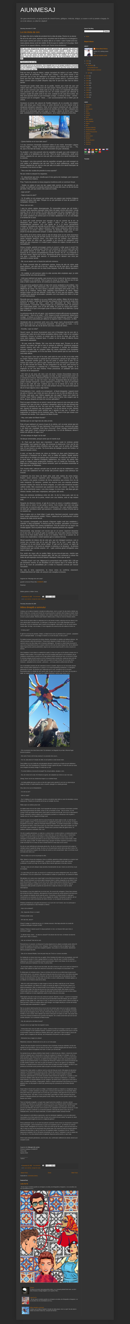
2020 (87, 63)
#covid (87, 107)
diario (87, 117)
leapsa (87, 123)
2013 (87, 80)
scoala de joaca (90, 140)
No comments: (37, 596)
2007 (87, 95)
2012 (87, 83)
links (87, 125)
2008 (87, 92)
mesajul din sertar (36, 599)
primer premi (89, 136)
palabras (88, 134)
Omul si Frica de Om (91, 132)
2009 (87, 90)
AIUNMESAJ (37, 9)
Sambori (88, 138)
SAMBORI (40, 582)
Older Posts (74, 1172)
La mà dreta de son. (30, 32)
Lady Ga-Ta (24, 1184)
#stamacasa (89, 109)
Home (49, 1172)
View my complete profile (100, 55)
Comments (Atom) (33, 1175)
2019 (87, 76)
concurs (88, 115)
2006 (87, 97)
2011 (87, 85)
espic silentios (89, 121)
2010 (87, 88)
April (89, 73)
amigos (88, 113)
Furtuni (32, 1287)
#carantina (89, 105)
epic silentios (28, 599)
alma (87, 111)
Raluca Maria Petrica (101, 48)
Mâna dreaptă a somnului (33, 607)
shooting (88, 142)
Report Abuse (89, 41)
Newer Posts (24, 1172)
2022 (87, 61)
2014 (87, 78)
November (91, 65)
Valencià (43, 599)
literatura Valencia (90, 127)
